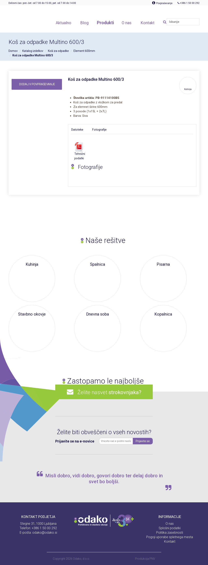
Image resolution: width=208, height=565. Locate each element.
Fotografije (99, 129)
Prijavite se (143, 441)
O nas (170, 524)
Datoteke (77, 129)
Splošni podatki (170, 528)
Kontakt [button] (148, 22)
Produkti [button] (105, 22)
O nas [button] (126, 22)
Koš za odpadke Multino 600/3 (32, 55)
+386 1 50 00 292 (44, 528)
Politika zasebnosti (169, 532)
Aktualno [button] (63, 22)
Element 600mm (84, 50)
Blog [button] (84, 22)
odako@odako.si (44, 532)
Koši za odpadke (58, 50)
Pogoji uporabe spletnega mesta (169, 537)
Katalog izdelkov (32, 50)
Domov (13, 50)
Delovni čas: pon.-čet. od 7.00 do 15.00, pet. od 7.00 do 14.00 (42, 3)
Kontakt (169, 541)
